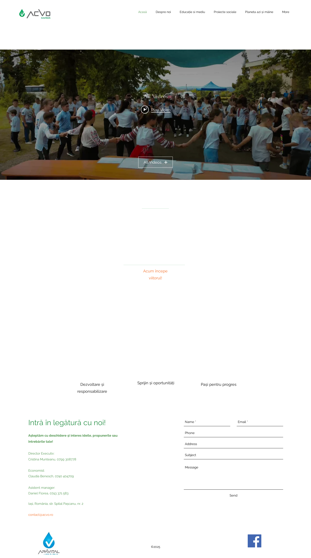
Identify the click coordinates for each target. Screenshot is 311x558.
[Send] (233, 495)
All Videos (155, 162)
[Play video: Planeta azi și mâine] (155, 109)
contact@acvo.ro (40, 515)
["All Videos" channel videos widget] (155, 115)
